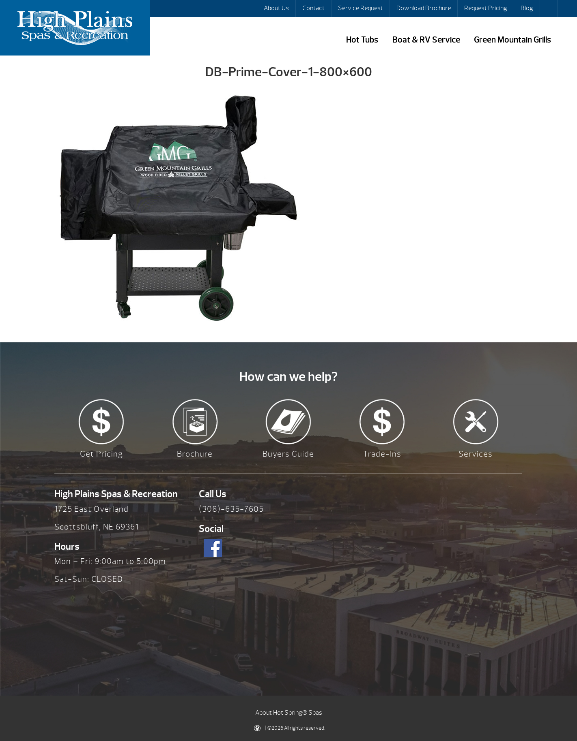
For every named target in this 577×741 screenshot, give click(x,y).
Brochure (195, 454)
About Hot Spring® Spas (288, 713)
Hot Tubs (362, 39)
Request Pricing (485, 8)
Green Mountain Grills (512, 39)
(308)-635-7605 (231, 509)
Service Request (360, 8)
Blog (527, 8)
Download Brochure (423, 8)
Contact (313, 8)
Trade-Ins (382, 454)
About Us (276, 8)
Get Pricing (101, 454)
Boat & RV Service (426, 39)
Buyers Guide (288, 454)
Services (476, 454)
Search (549, 8)
